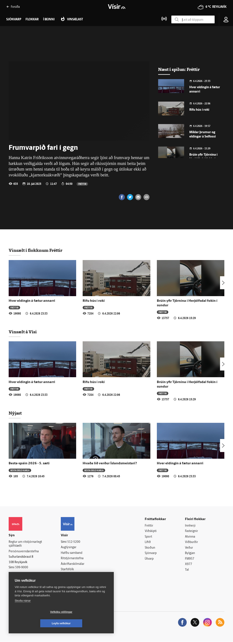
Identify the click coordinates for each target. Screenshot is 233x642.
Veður (189, 547)
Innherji (190, 525)
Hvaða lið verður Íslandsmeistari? (110, 463)
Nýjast (15, 413)
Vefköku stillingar (35, 623)
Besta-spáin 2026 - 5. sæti (29, 463)
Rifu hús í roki (199, 110)
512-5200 (73, 542)
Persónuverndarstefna (24, 551)
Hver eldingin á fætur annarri (32, 301)
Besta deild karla (19, 470)
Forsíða (13, 6)
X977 (188, 564)
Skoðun (150, 547)
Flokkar (32, 19)
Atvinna (190, 536)
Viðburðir (191, 542)
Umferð (66, 575)
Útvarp (149, 559)
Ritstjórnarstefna (72, 558)
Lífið (148, 542)
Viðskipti (151, 531)
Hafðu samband (71, 553)
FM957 (189, 559)
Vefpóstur (67, 580)
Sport (148, 536)
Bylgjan (190, 553)
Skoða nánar (23, 612)
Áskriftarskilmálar (72, 564)
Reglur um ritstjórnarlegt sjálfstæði (25, 544)
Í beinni (49, 19)
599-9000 (21, 567)
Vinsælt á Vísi (23, 332)
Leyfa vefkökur (86, 623)
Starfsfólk (67, 569)
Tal (187, 570)
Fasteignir (191, 531)
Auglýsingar (68, 547)
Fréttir (82, 184)
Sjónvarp (151, 553)
